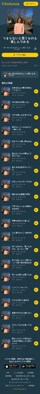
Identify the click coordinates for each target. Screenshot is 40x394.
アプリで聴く (20, 55)
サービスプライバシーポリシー (20, 382)
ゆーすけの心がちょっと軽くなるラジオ (17, 48)
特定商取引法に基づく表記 (25, 376)
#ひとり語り (6, 62)
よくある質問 (18, 373)
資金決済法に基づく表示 (20, 379)
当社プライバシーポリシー (14, 385)
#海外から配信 (22, 62)
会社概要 (30, 373)
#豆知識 (14, 62)
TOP (7, 373)
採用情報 (8, 376)
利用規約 (31, 385)
